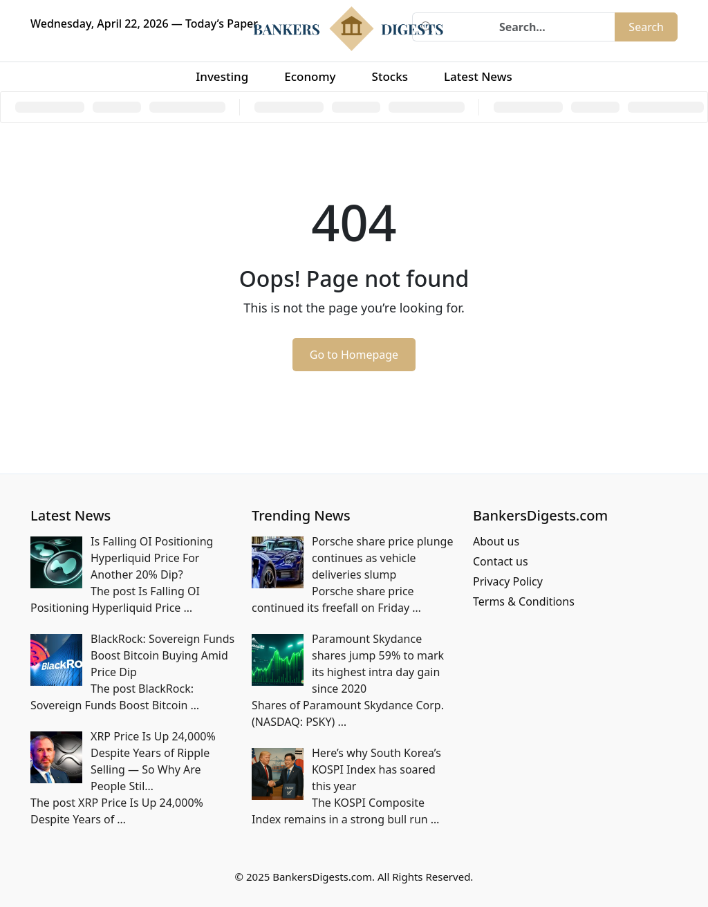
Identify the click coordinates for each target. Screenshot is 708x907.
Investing (222, 76)
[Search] (527, 26)
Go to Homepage (354, 354)
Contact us (500, 561)
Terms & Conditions (524, 601)
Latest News (478, 76)
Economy (309, 76)
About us (496, 541)
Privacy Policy (508, 581)
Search (646, 27)
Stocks (390, 76)
